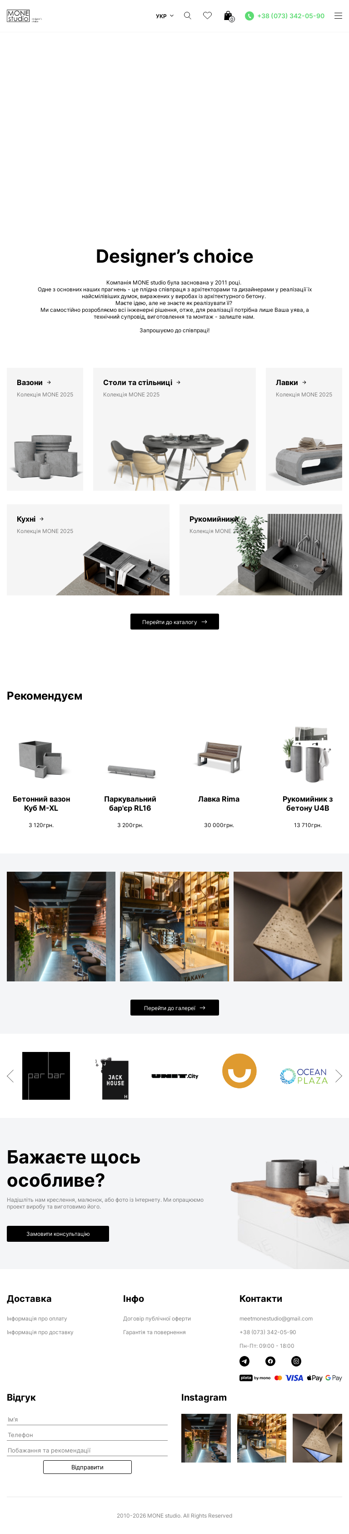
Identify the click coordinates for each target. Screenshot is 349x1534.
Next (338, 1076)
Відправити (87, 1467)
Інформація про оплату (37, 1318)
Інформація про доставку (40, 1332)
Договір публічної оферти (157, 1318)
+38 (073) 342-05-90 (267, 1332)
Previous (10, 1076)
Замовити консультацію (58, 1233)
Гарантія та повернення (154, 1332)
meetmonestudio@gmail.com (276, 1318)
